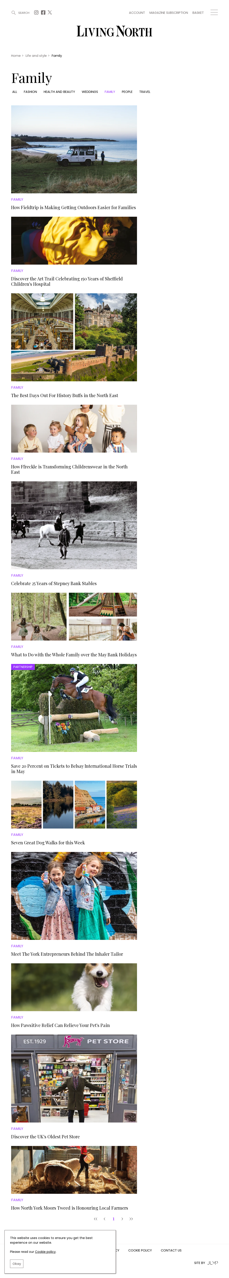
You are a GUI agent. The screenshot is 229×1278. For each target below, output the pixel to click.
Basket (198, 12)
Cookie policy (45, 1251)
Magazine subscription (168, 12)
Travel (144, 92)
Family (110, 92)
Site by (206, 1263)
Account (137, 12)
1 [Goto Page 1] (113, 1218)
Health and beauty (59, 92)
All (14, 92)
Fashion (30, 92)
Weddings (90, 92)
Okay (16, 1264)
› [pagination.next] (122, 1218)
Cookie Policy (140, 1251)
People (127, 92)
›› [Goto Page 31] (131, 1218)
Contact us (171, 1251)
